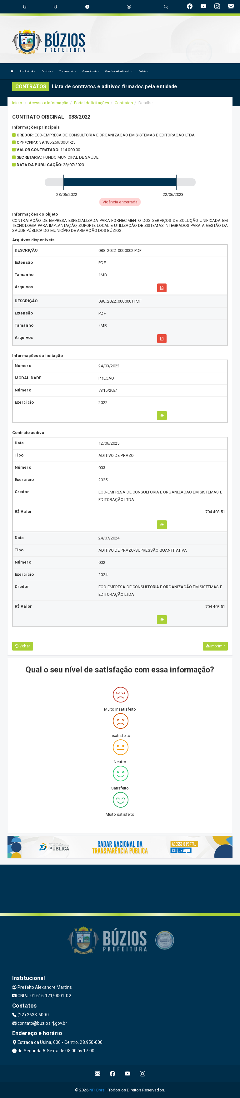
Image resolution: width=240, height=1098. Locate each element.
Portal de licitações (91, 102)
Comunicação (90, 71)
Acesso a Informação (48, 102)
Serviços (47, 71)
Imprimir (215, 646)
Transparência (68, 71)
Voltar (22, 646)
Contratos (124, 102)
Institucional (27, 71)
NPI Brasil (98, 1090)
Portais (143, 71)
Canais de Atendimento (118, 71)
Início (17, 102)
